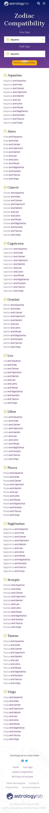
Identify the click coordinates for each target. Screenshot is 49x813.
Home (16, 767)
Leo (12, 361)
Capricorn (15, 249)
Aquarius (14, 81)
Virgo (12, 697)
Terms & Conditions (31, 787)
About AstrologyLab (16, 783)
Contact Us (34, 783)
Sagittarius (15, 529)
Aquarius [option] (12, 39)
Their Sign (24, 46)
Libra (12, 417)
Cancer (13, 193)
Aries (12, 137)
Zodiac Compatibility (22, 772)
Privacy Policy (12, 787)
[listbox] (24, 39)
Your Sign (24, 32)
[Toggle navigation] (44, 3)
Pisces (13, 473)
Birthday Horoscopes (22, 776)
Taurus (13, 641)
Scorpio (14, 585)
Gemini (13, 305)
